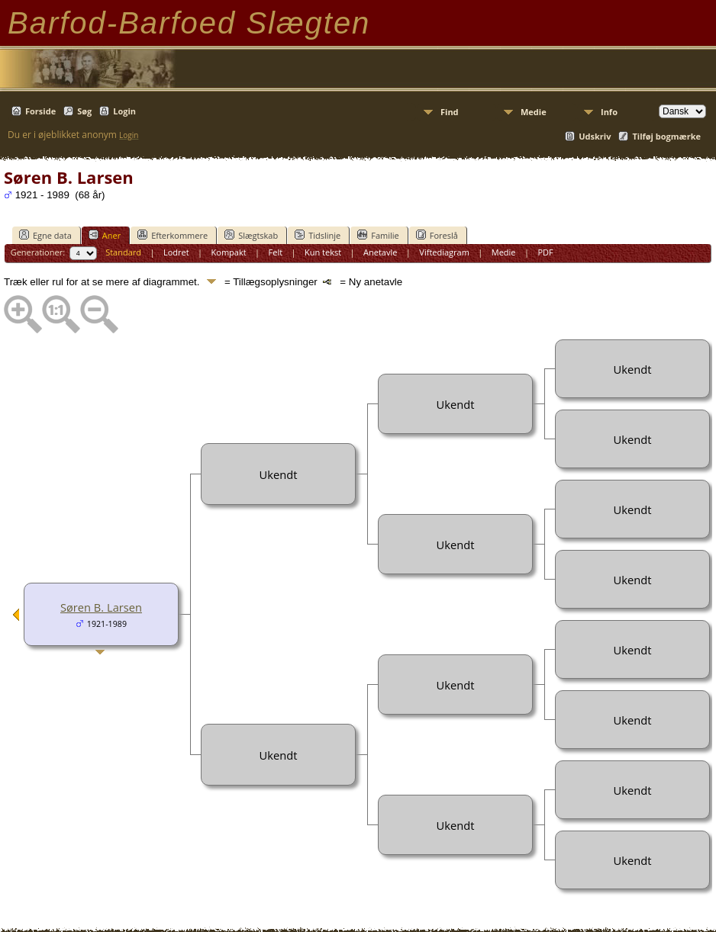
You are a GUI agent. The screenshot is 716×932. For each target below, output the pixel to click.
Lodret (176, 252)
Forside (40, 111)
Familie (377, 235)
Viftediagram (444, 252)
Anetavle (380, 252)
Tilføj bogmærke (666, 136)
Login (124, 111)
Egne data (45, 235)
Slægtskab (251, 235)
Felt (276, 252)
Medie (534, 111)
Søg (84, 111)
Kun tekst (323, 252)
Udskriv (595, 136)
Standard (123, 252)
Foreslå (437, 235)
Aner (105, 235)
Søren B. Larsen (101, 607)
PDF (545, 252)
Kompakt (229, 252)
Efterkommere (172, 235)
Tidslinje (317, 235)
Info (609, 111)
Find (449, 111)
